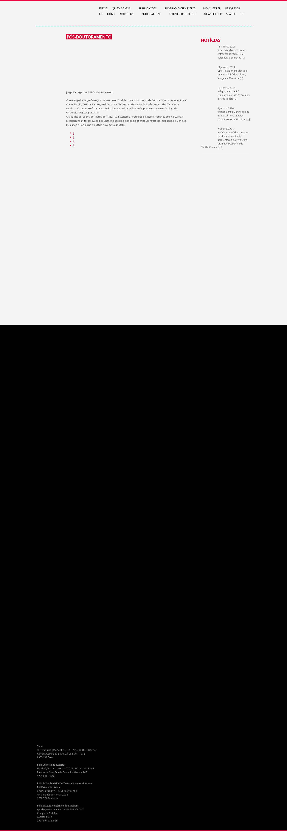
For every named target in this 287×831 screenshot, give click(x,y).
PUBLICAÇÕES (147, 8)
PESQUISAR (232, 8)
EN (101, 14)
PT (242, 14)
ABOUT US (127, 14)
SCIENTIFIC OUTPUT (182, 14)
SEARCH (231, 14)
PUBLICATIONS (151, 14)
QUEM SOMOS (121, 8)
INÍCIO (103, 8)
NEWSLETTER (212, 8)
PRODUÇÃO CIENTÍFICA (180, 8)
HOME (111, 14)
